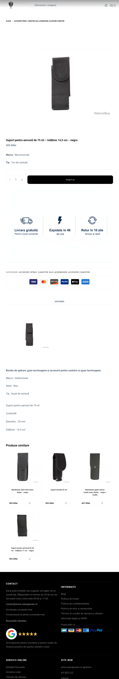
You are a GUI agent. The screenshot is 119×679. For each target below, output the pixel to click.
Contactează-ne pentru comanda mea (25, 615)
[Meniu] (111, 5)
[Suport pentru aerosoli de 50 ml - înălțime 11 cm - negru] (22, 525)
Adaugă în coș (70, 179)
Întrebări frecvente (15, 667)
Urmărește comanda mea (19, 610)
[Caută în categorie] (72, 5)
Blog (63, 594)
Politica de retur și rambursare (76, 609)
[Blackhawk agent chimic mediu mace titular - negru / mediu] (94, 466)
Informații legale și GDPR (74, 618)
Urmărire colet (13, 672)
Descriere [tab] (59, 301)
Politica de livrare (70, 599)
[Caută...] (29, 5)
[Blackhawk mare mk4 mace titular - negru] (22, 466)
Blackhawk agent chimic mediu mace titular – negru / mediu (95, 492)
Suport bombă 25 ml (58, 490)
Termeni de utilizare (16, 677)
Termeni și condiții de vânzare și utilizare (82, 614)
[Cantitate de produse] (16, 179)
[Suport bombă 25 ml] (58, 466)
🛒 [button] (29, 503)
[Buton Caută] (114, 5)
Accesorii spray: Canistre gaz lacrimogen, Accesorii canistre (54, 272)
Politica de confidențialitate (75, 604)
